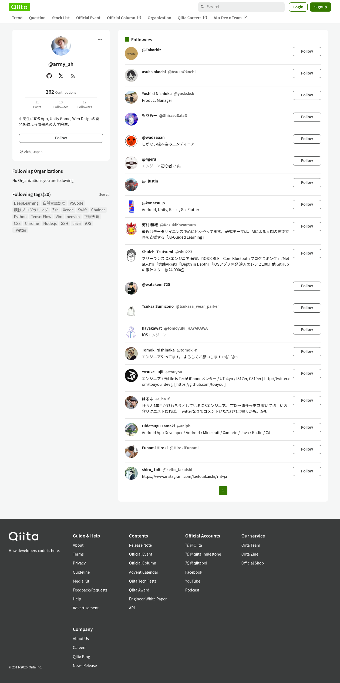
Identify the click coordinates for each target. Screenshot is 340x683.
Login (298, 6)
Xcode (68, 209)
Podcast (192, 590)
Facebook (193, 572)
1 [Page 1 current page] (223, 491)
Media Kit (81, 581)
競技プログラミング (31, 209)
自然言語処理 (54, 203)
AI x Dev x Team (231, 18)
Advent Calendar (143, 572)
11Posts (37, 104)
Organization (159, 17)
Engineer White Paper (148, 598)
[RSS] (73, 76)
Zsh (55, 209)
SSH (64, 223)
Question (37, 17)
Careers (79, 647)
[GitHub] (49, 76)
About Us (81, 638)
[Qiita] (19, 7)
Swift (82, 209)
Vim (59, 216)
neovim (73, 216)
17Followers (84, 104)
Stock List (61, 17)
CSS (17, 223)
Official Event (88, 17)
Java (77, 223)
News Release (85, 665)
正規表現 (91, 216)
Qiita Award (139, 590)
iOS (88, 223)
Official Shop (252, 563)
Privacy (79, 563)
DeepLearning (26, 203)
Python (20, 216)
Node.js (50, 223)
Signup (320, 6)
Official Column (124, 18)
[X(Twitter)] (61, 76)
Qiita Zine (249, 554)
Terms (78, 554)
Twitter (20, 230)
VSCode (76, 203)
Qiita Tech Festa (143, 581)
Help (77, 598)
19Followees (60, 104)
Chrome (32, 223)
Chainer (98, 209)
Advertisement (86, 607)
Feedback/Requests (90, 590)
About (78, 545)
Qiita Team (250, 545)
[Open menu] (100, 39)
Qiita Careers (192, 18)
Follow (61, 138)
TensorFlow (41, 216)
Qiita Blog (81, 656)
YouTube (192, 581)
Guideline (81, 572)
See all (104, 194)
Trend (17, 17)
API (132, 607)
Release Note (140, 545)
